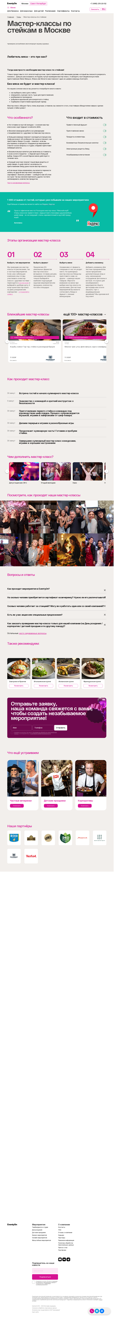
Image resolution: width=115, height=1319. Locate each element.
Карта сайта (35, 1312)
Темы (18, 17)
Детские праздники (39, 1232)
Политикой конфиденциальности (40, 733)
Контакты (75, 11)
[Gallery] (56, 341)
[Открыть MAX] (102, 1311)
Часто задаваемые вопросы (18, 183)
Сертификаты (63, 11)
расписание (24, 283)
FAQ (59, 1230)
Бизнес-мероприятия (39, 1235)
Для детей (39, 11)
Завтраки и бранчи (17, 681)
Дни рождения (37, 1230)
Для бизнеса (13, 11)
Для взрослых (26, 11)
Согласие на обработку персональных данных (46, 1282)
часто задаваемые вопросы (32, 633)
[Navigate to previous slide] (7, 341)
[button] (11, 7)
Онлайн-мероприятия (39, 1238)
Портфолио (62, 1250)
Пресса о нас (62, 1247)
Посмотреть (18, 686)
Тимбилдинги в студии (40, 1227)
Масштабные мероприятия (41, 1240)
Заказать (95, 9)
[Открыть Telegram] (97, 1311)
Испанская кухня (66, 681)
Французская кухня (92, 681)
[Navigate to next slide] (106, 341)
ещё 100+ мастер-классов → (84, 314)
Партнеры (61, 1238)
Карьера (61, 1235)
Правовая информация (66, 1240)
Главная (10, 17)
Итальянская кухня (42, 681)
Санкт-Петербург (38, 4)
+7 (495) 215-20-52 (98, 3)
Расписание (50, 11)
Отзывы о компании (65, 1232)
